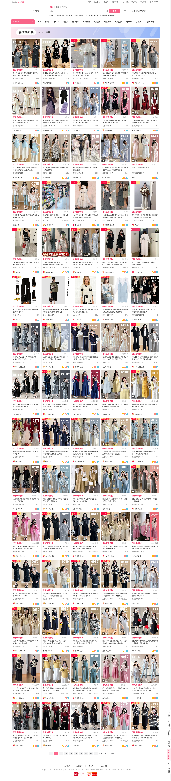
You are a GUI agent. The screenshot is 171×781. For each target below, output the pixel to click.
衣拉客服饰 (49, 320)
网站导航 (143, 2)
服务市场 (150, 22)
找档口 (47, 22)
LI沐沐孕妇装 (93, 16)
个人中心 (97, 2)
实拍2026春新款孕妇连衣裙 (141, 168)
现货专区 (75, 22)
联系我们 (104, 766)
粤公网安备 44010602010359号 (92, 770)
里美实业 (78, 83)
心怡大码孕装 (47, 83)
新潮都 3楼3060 (137, 78)
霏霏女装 (16, 225)
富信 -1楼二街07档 (49, 315)
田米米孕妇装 (77, 178)
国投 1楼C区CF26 (108, 315)
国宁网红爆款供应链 (50, 272)
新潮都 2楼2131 (18, 78)
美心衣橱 (78, 225)
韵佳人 (134, 178)
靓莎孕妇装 (108, 130)
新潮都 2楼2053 (48, 173)
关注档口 (139, 22)
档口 (57, 7)
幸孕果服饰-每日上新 (107, 16)
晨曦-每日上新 (109, 225)
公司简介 (67, 766)
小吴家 (17, 320)
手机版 (125, 2)
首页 (89, 2)
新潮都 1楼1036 (107, 126)
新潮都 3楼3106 (18, 126)
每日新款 (86, 22)
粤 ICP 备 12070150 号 (72, 770)
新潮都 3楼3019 (107, 78)
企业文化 (79, 766)
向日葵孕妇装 (47, 130)
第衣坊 (137, 225)
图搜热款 (107, 22)
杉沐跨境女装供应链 (80, 16)
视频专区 (129, 22)
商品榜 (65, 22)
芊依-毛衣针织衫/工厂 (110, 320)
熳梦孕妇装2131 (18, 83)
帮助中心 (134, 2)
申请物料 (143, 11)
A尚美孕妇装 (17, 130)
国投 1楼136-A (107, 220)
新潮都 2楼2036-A (49, 126)
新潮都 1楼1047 (107, 173)
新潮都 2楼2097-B (49, 78)
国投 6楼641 (17, 315)
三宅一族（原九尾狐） (80, 320)
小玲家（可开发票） (139, 272)
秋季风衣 (52, 16)
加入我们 (92, 766)
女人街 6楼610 (77, 315)
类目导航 (16, 22)
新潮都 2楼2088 (18, 220)
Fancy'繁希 (106, 178)
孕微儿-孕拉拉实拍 (139, 83)
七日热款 (118, 22)
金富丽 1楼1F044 (138, 268)
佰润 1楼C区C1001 (49, 268)
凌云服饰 (78, 272)
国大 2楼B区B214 (78, 220)
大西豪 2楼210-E (137, 220)
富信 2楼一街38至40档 (80, 78)
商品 (51, 7)
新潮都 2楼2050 (18, 173)
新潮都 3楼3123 (78, 126)
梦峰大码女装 (109, 272)
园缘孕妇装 (76, 130)
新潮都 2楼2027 (137, 126)
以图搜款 (65, 7)
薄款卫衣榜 (60, 16)
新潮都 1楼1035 (78, 173)
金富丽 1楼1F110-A (19, 268)
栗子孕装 (69, 16)
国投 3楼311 (77, 268)
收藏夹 (107, 2)
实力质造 (96, 22)
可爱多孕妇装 (136, 130)
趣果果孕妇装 (17, 178)
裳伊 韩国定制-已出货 (50, 225)
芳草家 (17, 272)
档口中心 (116, 2)
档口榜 (56, 22)
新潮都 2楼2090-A (138, 173)
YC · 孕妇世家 (109, 83)
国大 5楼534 (47, 220)
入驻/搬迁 (135, 11)
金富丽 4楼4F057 (108, 268)
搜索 (115, 11)
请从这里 (17, 2)
